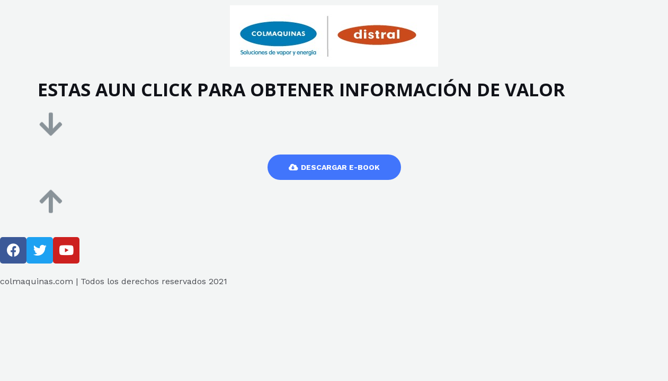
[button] (334, 167)
